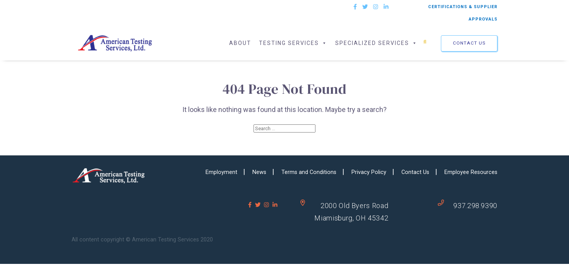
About (240, 43)
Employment (221, 172)
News (259, 172)
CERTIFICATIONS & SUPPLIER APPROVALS (462, 13)
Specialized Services (376, 43)
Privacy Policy (368, 172)
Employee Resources (470, 172)
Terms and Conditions (308, 172)
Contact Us (469, 43)
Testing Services (293, 43)
